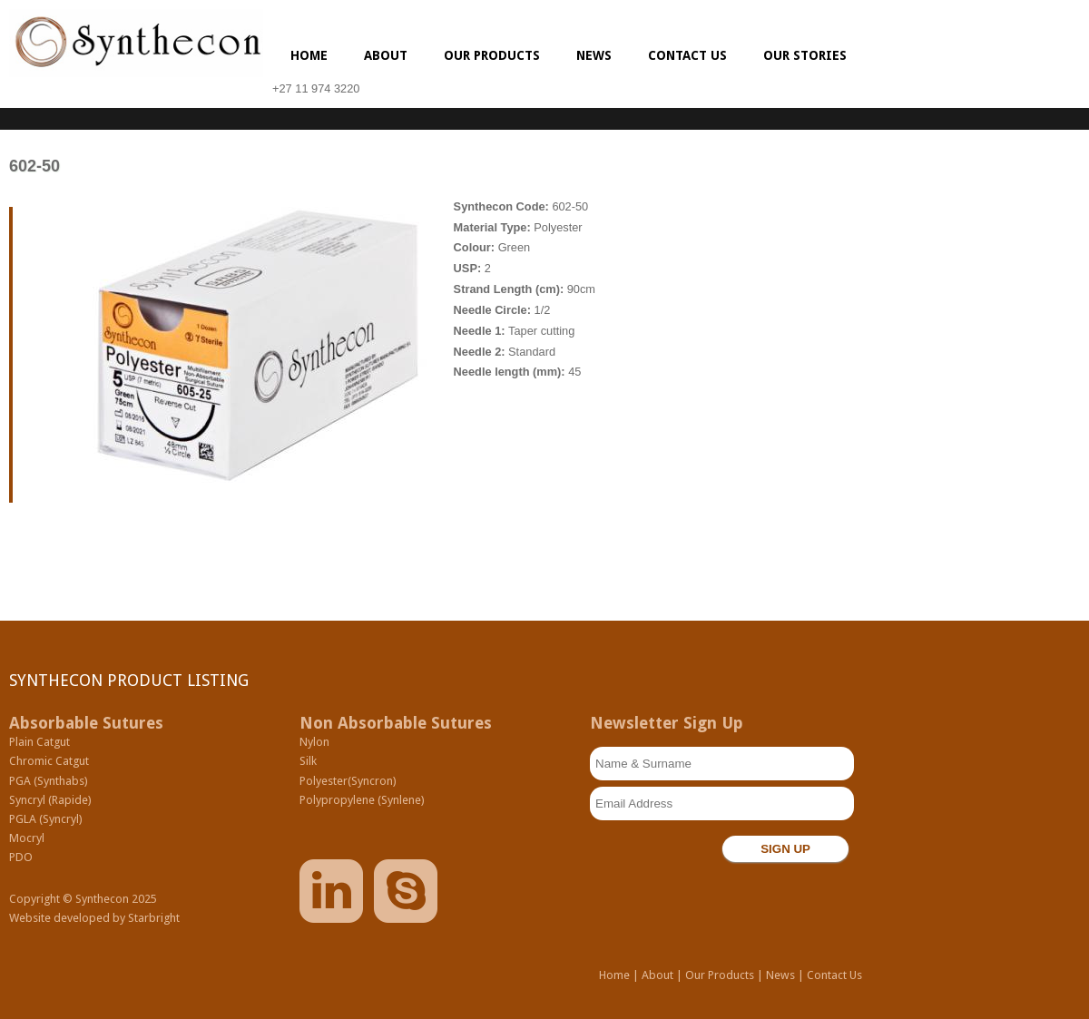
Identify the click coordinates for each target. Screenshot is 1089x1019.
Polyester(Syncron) (348, 781)
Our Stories (805, 55)
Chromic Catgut (49, 761)
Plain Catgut (39, 742)
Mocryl (26, 838)
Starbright (154, 918)
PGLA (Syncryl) (46, 819)
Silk (308, 761)
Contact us (687, 55)
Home (309, 55)
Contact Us (834, 975)
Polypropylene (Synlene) (362, 800)
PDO (21, 857)
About (385, 55)
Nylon (314, 742)
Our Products (492, 55)
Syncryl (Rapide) (50, 800)
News (594, 55)
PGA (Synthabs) (48, 781)
